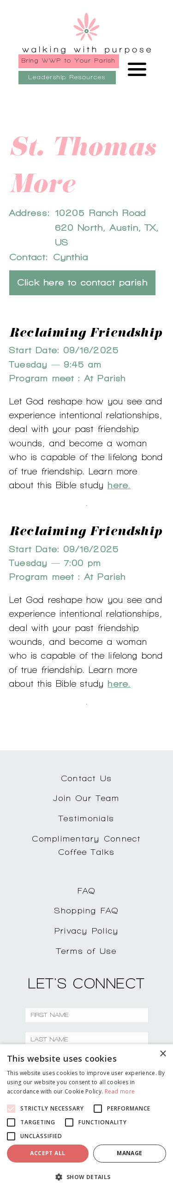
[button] (86, 1176)
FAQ (87, 890)
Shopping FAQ (86, 910)
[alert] (86, 1118)
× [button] (162, 1054)
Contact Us (87, 778)
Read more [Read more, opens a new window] (120, 1091)
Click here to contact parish (82, 282)
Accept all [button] (47, 1153)
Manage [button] (129, 1153)
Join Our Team (86, 798)
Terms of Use (86, 951)
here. (119, 485)
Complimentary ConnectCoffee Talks (86, 845)
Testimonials (86, 818)
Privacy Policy (86, 930)
